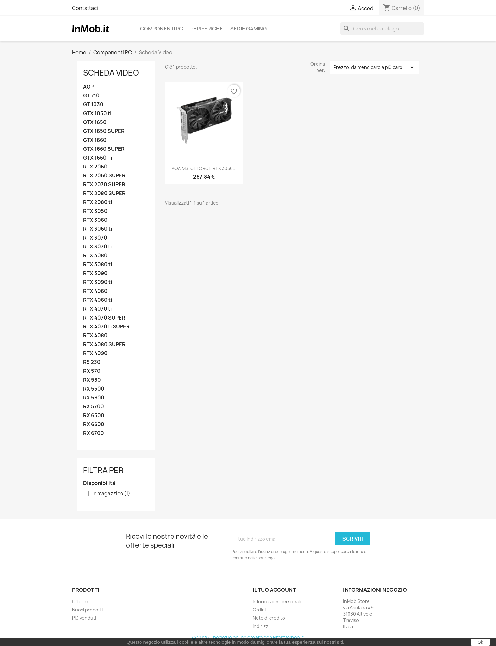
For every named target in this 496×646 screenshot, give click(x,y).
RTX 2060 (95, 166)
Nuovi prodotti (87, 610)
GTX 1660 (95, 140)
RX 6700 (93, 433)
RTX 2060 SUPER (104, 175)
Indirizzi (261, 626)
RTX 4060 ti (97, 300)
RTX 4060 (95, 291)
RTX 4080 (95, 335)
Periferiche (206, 28)
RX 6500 (93, 415)
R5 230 (92, 362)
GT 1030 (93, 104)
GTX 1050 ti (97, 113)
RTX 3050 (95, 211)
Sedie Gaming (248, 28)
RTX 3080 (95, 255)
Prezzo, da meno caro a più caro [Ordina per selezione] (374, 67)
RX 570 (92, 371)
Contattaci (85, 7)
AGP (88, 86)
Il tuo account (274, 589)
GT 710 (91, 95)
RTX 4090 (95, 353)
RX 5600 (93, 397)
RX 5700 (93, 406)
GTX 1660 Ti (97, 158)
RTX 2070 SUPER (104, 184)
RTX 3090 (95, 273)
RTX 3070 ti (97, 246)
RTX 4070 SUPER (104, 317)
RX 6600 (93, 424)
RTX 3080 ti (97, 264)
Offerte (80, 601)
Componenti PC (161, 28)
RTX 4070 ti (97, 309)
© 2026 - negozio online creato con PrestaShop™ (248, 637)
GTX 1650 (95, 122)
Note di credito (269, 618)
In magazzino (111, 494)
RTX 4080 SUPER (104, 344)
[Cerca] (382, 28)
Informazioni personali (277, 601)
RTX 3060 (95, 220)
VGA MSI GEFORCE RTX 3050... (204, 168)
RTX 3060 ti (97, 229)
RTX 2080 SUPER (104, 193)
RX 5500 (93, 389)
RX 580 (92, 380)
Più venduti (84, 618)
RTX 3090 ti (97, 282)
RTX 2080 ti (97, 202)
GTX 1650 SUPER (104, 131)
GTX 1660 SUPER (104, 149)
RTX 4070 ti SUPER (106, 326)
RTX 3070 (95, 237)
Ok (480, 642)
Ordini (259, 610)
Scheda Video (111, 72)
